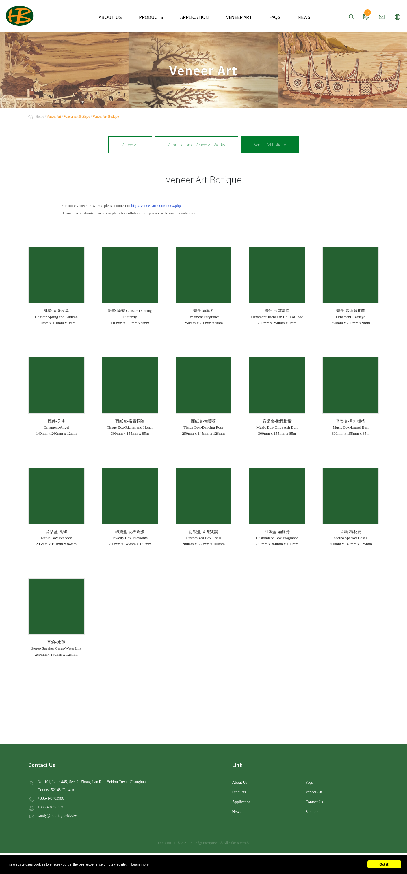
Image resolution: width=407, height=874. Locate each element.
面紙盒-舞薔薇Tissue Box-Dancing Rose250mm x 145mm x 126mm (204, 396)
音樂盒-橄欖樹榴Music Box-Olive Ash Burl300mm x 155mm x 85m (277, 396)
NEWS (296, 17)
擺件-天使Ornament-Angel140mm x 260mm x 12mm (56, 396)
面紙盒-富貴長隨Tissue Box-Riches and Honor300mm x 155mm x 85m (130, 396)
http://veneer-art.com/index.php (155, 205)
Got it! (384, 864)
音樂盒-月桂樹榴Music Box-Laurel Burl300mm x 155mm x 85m (350, 396)
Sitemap (312, 810)
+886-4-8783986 (50, 797)
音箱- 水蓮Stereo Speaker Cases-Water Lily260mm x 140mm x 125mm (56, 617)
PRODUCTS (154, 17)
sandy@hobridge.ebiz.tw (57, 814)
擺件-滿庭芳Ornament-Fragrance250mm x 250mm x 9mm (204, 286)
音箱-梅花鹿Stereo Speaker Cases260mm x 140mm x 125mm (350, 507)
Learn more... (141, 864)
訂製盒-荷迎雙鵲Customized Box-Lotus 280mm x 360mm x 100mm (204, 507)
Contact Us (314, 801)
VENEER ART (235, 17)
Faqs (309, 782)
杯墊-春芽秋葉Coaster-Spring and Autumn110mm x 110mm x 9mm (56, 286)
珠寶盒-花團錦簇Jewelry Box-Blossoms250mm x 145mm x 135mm (130, 507)
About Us (239, 782)
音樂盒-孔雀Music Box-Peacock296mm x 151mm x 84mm (56, 507)
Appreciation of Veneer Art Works (196, 144)
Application (241, 801)
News (236, 810)
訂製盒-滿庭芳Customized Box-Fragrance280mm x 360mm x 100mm (277, 507)
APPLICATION (194, 17)
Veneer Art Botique (269, 144)
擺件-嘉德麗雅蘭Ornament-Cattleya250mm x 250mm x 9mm (350, 286)
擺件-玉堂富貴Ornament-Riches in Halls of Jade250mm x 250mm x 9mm (277, 286)
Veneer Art (131, 144)
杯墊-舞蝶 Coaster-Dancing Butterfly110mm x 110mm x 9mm (130, 286)
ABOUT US (117, 17)
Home (40, 117)
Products (238, 791)
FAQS (269, 17)
